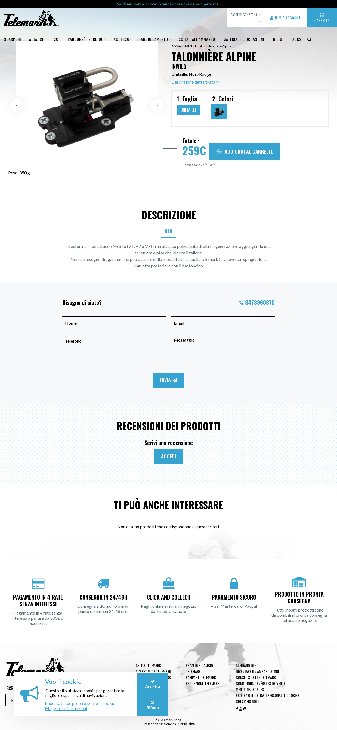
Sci (57, 39)
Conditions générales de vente (260, 683)
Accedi (168, 456)
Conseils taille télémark (256, 677)
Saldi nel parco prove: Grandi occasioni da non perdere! (168, 4)
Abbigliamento (154, 39)
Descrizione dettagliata (195, 81)
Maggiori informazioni (66, 708)
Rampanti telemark (201, 677)
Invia (168, 380)
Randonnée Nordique (87, 39)
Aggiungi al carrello (245, 151)
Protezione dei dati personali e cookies (267, 695)
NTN (168, 231)
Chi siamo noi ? (247, 701)
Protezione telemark (202, 683)
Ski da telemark (148, 665)
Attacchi (37, 39)
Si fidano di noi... (249, 665)
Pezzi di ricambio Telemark (199, 668)
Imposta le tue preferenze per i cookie (80, 703)
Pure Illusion (186, 724)
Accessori (123, 39)
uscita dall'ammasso (195, 39)
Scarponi (12, 39)
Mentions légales (250, 689)
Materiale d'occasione (244, 39)
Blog (277, 39)
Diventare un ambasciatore (258, 671)
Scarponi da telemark (153, 671)
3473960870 (260, 302)
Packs (295, 39)
